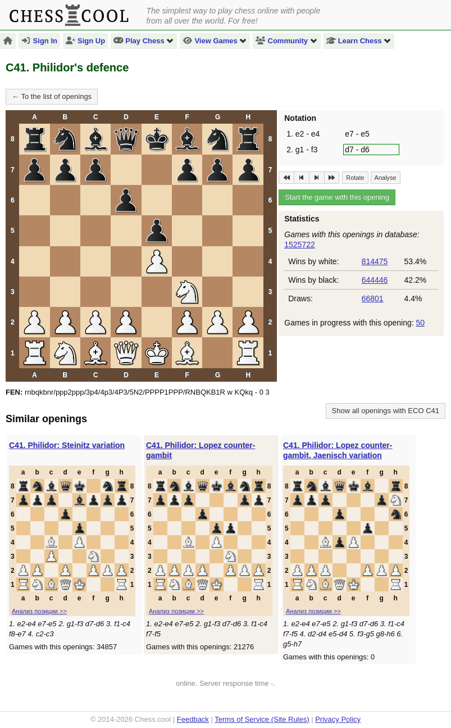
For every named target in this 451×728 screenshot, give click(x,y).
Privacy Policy (338, 719)
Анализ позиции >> (39, 611)
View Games (215, 41)
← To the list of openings (52, 96)
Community (286, 41)
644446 (375, 279)
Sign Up (85, 41)
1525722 (299, 244)
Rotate (355, 177)
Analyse (386, 177)
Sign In (39, 41)
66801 (373, 298)
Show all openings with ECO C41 (386, 410)
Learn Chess (359, 41)
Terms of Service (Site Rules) (262, 719)
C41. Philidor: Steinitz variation (67, 445)
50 (420, 322)
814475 (375, 261)
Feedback (193, 719)
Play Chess (143, 41)
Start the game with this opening (337, 197)
